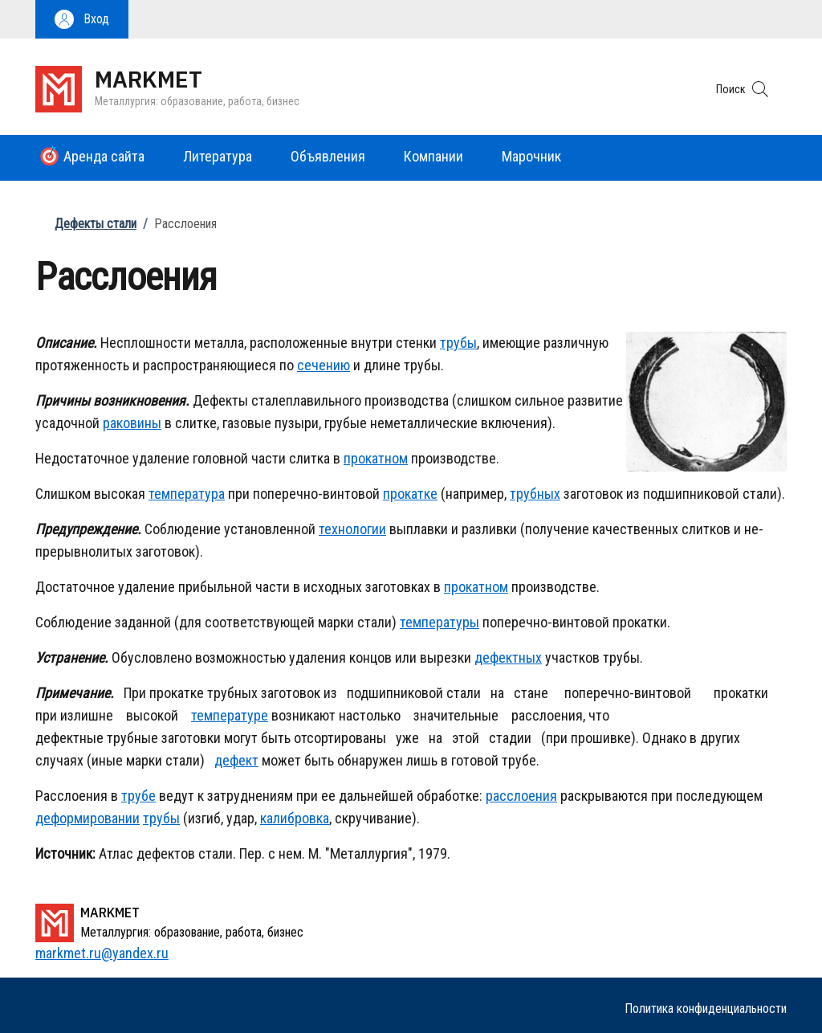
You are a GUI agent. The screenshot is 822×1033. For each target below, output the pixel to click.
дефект (236, 760)
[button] (81, 19)
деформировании (87, 818)
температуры (439, 622)
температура (187, 493)
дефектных (508, 657)
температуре (229, 715)
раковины (132, 422)
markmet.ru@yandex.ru (102, 953)
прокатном (376, 458)
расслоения (521, 795)
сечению (323, 365)
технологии (352, 529)
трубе (138, 795)
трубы (458, 342)
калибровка (294, 818)
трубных (535, 493)
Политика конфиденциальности (706, 1008)
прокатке (410, 493)
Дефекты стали (95, 223)
